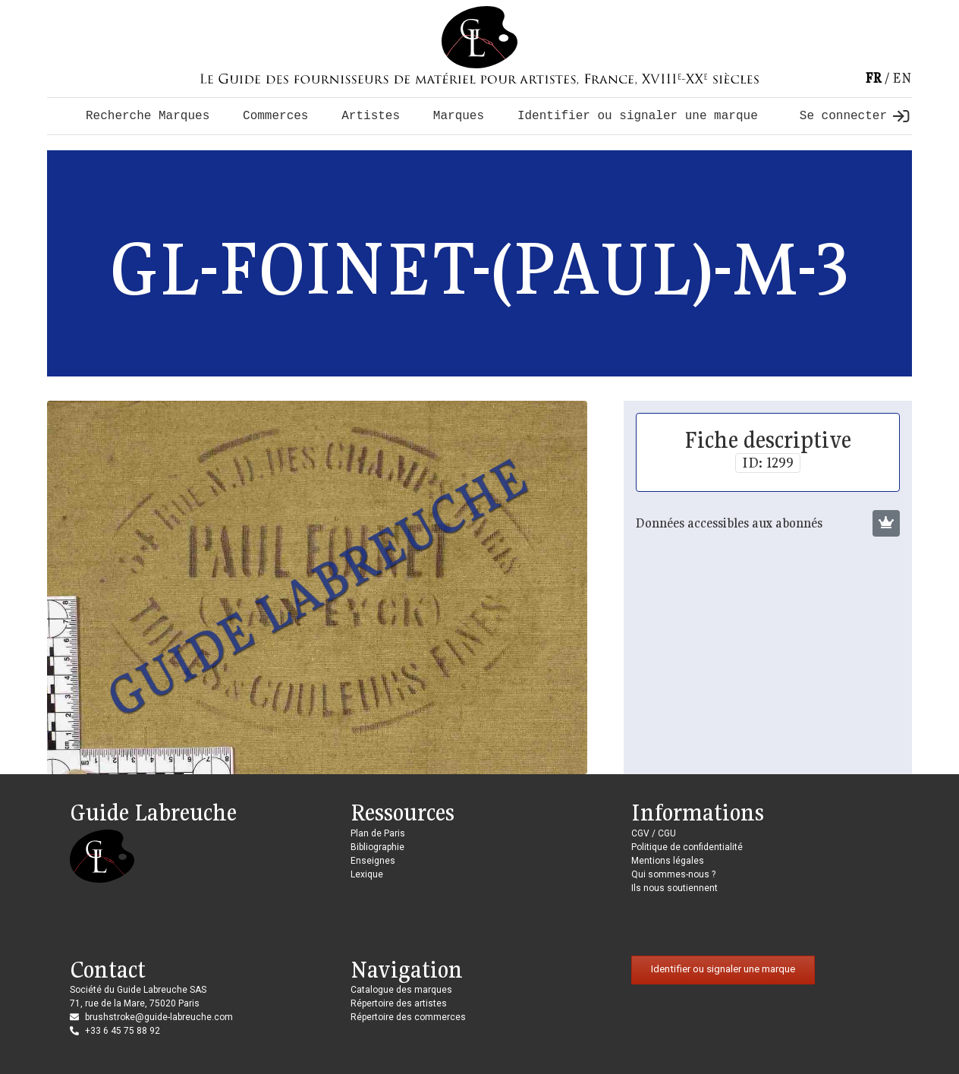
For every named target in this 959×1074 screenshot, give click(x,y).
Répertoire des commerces (408, 1017)
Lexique (367, 874)
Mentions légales (667, 860)
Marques (458, 116)
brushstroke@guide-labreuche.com (159, 1017)
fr (873, 78)
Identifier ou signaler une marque (637, 116)
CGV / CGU (653, 833)
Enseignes (373, 860)
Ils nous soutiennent (674, 888)
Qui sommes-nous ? (673, 874)
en (902, 78)
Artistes (370, 116)
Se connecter (854, 116)
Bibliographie (377, 847)
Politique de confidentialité (687, 847)
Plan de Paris (378, 833)
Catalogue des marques (401, 989)
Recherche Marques (147, 116)
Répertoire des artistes (399, 1003)
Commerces (275, 116)
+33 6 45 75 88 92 (122, 1030)
